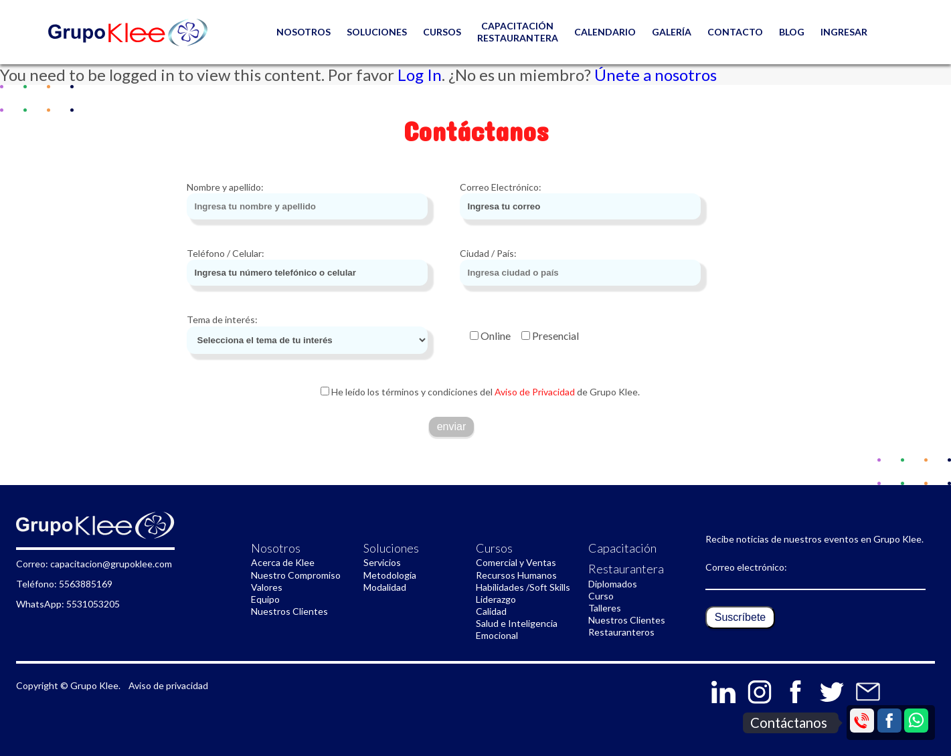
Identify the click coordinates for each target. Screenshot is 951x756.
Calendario (605, 31)
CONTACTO (735, 31)
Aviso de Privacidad (534, 391)
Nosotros (275, 548)
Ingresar (843, 31)
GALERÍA (671, 31)
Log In (420, 74)
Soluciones (377, 31)
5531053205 (93, 603)
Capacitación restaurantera (517, 31)
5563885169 (85, 583)
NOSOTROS (303, 31)
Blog (791, 31)
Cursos (442, 31)
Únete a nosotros (655, 74)
